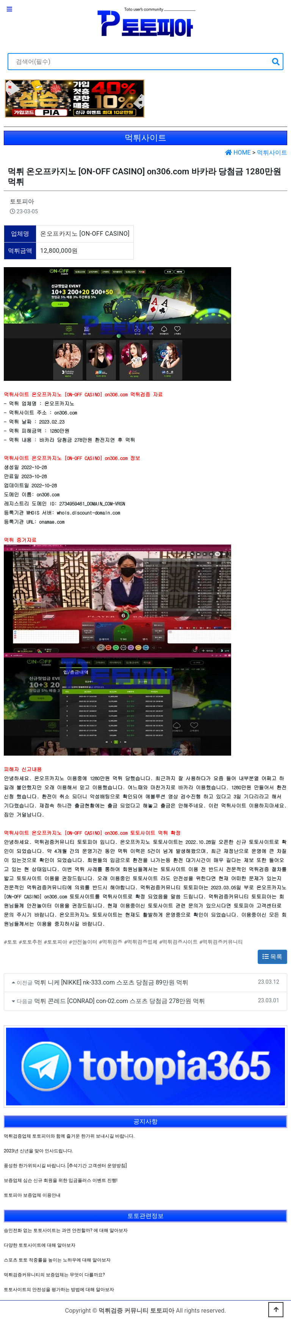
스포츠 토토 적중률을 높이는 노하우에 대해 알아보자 (57, 1260)
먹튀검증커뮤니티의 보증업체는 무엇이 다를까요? (54, 1274)
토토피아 (22, 201)
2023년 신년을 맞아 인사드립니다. (38, 1151)
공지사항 (145, 1121)
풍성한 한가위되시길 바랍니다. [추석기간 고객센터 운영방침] (65, 1165)
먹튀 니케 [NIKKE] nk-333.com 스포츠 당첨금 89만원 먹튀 (111, 982)
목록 (272, 956)
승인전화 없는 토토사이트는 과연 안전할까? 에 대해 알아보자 (66, 1230)
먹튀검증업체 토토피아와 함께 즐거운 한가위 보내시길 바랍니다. (69, 1136)
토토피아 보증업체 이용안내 (32, 1195)
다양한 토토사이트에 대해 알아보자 (39, 1245)
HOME (237, 152)
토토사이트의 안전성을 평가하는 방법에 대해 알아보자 (59, 1289)
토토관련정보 (145, 1215)
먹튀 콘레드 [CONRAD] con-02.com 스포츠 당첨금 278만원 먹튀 (119, 1001)
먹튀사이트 (272, 152)
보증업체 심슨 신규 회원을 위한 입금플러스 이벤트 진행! (60, 1180)
